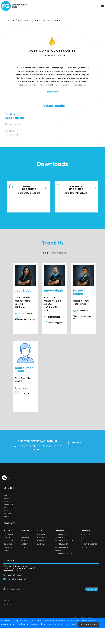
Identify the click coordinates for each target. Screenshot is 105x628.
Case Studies (9, 504)
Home (11, 20)
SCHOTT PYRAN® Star (62, 544)
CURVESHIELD (8, 541)
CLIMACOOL (8, 544)
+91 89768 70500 (52, 317)
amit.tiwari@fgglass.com (25, 393)
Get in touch (77, 443)
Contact (7, 516)
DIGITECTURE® (85, 535)
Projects (7, 501)
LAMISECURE (8, 547)
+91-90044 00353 (23, 314)
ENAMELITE (7, 551)
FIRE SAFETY (24, 20)
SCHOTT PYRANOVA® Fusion (64, 554)
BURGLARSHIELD (42, 538)
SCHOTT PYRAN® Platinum (64, 541)
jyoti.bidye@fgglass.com (25, 319)
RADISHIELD (41, 544)
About (6, 498)
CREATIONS (85, 530)
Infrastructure (10, 507)
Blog (6, 510)
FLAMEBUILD (59, 551)
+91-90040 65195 (81, 311)
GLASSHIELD (8, 538)
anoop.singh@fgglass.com (54, 323)
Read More (52, 91)
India (45, 253)
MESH (82, 541)
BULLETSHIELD (41, 535)
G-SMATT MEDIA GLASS (89, 544)
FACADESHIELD (9, 535)
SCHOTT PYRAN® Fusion (63, 538)
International (59, 253)
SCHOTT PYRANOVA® (61, 547)
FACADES (7, 530)
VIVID (82, 538)
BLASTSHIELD (41, 541)
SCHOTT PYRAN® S (61, 535)
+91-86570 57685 (23, 388)
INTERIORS (25, 530)
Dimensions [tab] (12, 124)
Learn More (71, 624)
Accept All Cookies (89, 624)
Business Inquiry (10, 513)
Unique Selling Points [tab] (13, 132)
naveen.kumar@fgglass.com (83, 316)
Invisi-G (84, 547)
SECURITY (40, 530)
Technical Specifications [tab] (14, 116)
